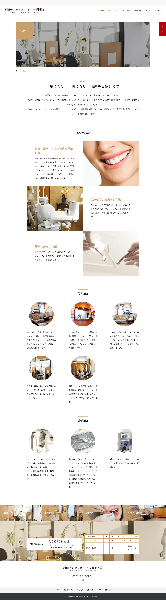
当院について (113, 11)
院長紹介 (126, 11)
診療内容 (138, 11)
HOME (101, 11)
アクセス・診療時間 (154, 11)
